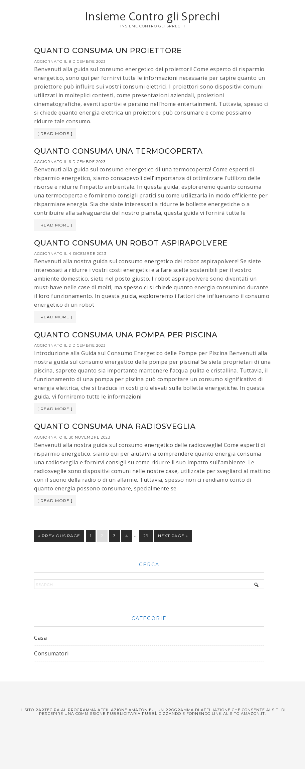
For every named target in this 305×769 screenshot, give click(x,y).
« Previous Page (59, 535)
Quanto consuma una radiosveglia (115, 426)
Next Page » (173, 535)
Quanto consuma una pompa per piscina (125, 334)
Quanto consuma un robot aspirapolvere (130, 243)
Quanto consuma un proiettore (108, 50)
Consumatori (51, 653)
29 (146, 535)
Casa (40, 637)
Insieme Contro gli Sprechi (152, 16)
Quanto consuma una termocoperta (118, 151)
